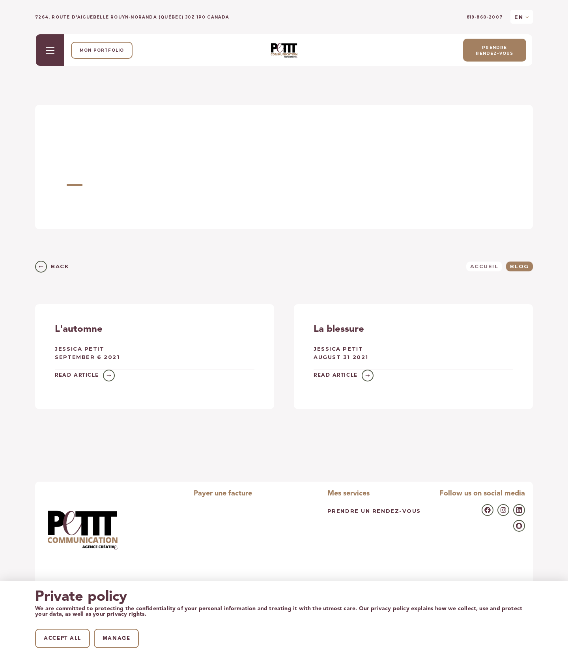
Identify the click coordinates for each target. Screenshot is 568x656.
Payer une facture (223, 493)
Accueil (484, 266)
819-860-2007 (485, 17)
